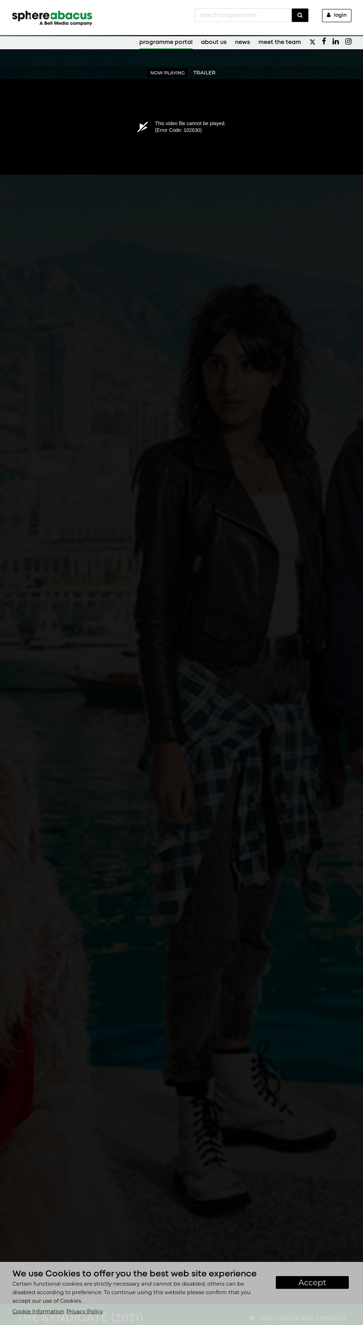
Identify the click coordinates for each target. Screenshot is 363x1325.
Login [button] (337, 15)
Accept (312, 1282)
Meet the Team (279, 42)
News (242, 42)
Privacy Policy (84, 1311)
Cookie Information (38, 1311)
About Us (214, 42)
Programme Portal (165, 42)
